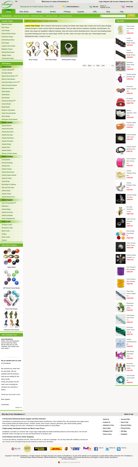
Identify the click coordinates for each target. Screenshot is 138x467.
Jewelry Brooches (8, 132)
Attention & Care (108, 425)
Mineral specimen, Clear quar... (132, 113)
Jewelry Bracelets (7, 129)
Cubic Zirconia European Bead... (131, 221)
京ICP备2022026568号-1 (69, 459)
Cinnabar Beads (7, 73)
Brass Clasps (33, 59)
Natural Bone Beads (10, 76)
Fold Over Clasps (7, 37)
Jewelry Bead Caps (8, 172)
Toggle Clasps (6, 55)
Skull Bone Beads (52, 16)
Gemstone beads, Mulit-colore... (130, 65)
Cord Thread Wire (9, 203)
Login (101, 1)
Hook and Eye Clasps (9, 33)
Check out (129, 6)
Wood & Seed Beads (8, 79)
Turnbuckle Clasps (8, 58)
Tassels (4, 240)
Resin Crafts (6, 237)
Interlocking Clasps (8, 40)
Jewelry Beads (6, 67)
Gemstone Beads (9, 101)
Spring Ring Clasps (8, 52)
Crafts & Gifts (6, 221)
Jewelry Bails (6, 190)
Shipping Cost (124, 1)
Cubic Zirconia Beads (9, 113)
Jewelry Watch (6, 150)
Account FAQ (125, 419)
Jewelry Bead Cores (8, 197)
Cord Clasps (6, 30)
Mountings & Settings (9, 184)
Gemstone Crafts (7, 228)
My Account (114, 1)
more (17, 407)
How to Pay (124, 422)
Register (106, 1)
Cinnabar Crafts (7, 225)
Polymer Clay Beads (8, 110)
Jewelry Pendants (7, 141)
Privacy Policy (125, 428)
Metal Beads (6, 107)
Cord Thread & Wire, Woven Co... (131, 161)
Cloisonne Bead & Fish (11, 82)
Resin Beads (6, 116)
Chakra (4, 234)
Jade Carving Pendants (21, 16)
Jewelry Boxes (6, 125)
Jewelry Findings (7, 156)
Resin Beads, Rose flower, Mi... (131, 233)
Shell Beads (6, 94)
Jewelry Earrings (7, 135)
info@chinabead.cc (73, 6)
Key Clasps (5, 43)
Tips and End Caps (8, 187)
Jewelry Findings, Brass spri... (131, 173)
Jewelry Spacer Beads (9, 175)
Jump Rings (6, 181)
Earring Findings (7, 163)
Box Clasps (5, 27)
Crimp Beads (6, 159)
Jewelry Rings (6, 144)
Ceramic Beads (8, 70)
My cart (95, 6)
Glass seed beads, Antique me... (131, 293)
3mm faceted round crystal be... (130, 378)
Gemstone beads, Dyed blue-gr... (130, 330)
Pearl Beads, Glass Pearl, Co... (130, 318)
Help (131, 1)
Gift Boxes (5, 206)
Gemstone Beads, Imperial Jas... (131, 89)
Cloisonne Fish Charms (11, 330)
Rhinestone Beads (37, 16)
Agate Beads (11, 267)
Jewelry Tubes (6, 194)
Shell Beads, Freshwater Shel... (130, 354)
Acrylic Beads (6, 104)
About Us (106, 419)
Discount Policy (126, 425)
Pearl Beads (6, 98)
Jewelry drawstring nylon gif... (132, 342)
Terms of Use (107, 434)
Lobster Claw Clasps (8, 46)
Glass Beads (6, 91)
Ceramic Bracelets (65, 16)
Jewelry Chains (7, 178)
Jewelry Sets (6, 147)
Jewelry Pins (6, 166)
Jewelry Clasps (7, 169)
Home (27, 21)
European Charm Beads (9, 119)
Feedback (124, 434)
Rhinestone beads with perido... (130, 306)
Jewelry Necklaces (8, 138)
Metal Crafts (6, 231)
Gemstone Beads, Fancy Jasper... (131, 366)
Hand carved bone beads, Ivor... (130, 28)
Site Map (124, 431)
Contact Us (106, 422)
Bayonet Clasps (7, 24)
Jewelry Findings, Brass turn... (131, 185)
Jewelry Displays (7, 215)
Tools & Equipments (8, 218)
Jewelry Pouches (7, 212)
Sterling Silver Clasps (69, 59)
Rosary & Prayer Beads (9, 153)
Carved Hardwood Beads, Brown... (131, 41)
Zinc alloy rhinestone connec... (130, 209)
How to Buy (107, 428)
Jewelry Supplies (7, 200)
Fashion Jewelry (7, 122)
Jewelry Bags (6, 209)
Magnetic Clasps (7, 49)
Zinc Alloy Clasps (51, 59)
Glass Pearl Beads (12, 309)
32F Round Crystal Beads (11, 288)
